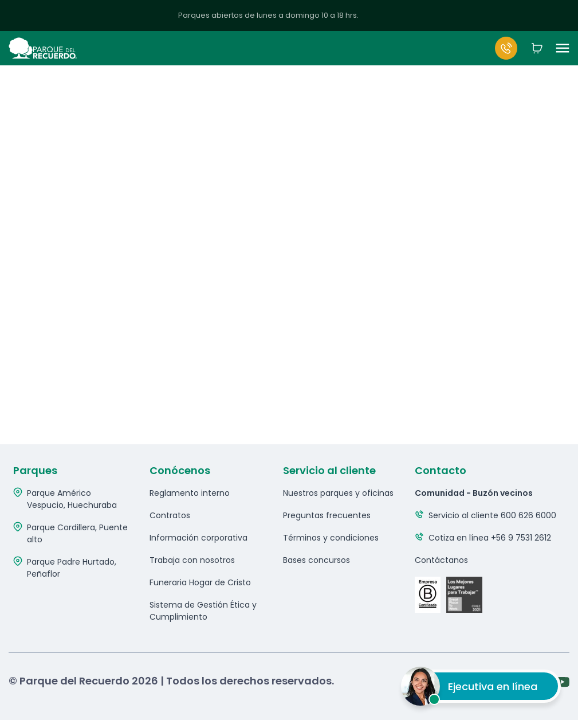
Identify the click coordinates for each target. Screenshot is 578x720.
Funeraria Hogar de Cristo (200, 582)
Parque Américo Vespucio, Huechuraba (72, 499)
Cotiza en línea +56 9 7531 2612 (489, 537)
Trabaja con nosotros (192, 560)
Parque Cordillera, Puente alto (77, 533)
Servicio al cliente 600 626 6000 (492, 515)
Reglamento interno (190, 493)
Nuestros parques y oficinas (338, 493)
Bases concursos (316, 560)
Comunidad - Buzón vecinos (474, 493)
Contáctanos (441, 560)
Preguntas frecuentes (327, 515)
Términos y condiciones (331, 537)
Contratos (170, 515)
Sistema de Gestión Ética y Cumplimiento (203, 611)
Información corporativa (198, 537)
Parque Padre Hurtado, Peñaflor (71, 568)
